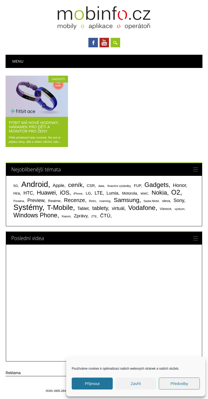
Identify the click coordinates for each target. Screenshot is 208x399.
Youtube (104, 42)
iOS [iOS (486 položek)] (64, 192)
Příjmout (92, 383)
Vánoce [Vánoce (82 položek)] (165, 209)
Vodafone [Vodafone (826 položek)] (141, 207)
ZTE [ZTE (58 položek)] (94, 216)
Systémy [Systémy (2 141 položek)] (27, 207)
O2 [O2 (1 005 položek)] (175, 192)
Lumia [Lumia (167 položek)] (113, 193)
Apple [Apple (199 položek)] (58, 185)
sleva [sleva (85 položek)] (166, 201)
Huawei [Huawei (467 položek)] (46, 193)
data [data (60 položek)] (101, 185)
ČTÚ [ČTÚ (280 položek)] (105, 215)
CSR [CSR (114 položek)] (91, 186)
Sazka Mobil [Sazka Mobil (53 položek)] (151, 201)
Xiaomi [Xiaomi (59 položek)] (65, 216)
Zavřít (136, 383)
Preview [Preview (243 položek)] (35, 200)
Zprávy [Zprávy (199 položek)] (80, 215)
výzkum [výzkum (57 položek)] (179, 208)
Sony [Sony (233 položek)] (179, 200)
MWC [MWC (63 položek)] (144, 193)
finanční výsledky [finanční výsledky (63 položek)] (118, 185)
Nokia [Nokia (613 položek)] (159, 192)
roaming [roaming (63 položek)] (104, 201)
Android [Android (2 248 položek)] (34, 184)
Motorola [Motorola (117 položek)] (129, 193)
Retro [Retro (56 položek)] (92, 201)
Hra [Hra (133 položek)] (16, 193)
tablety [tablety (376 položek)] (100, 208)
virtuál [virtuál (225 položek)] (118, 208)
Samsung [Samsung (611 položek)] (126, 199)
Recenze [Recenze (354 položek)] (74, 200)
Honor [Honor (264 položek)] (179, 185)
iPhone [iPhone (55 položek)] (78, 193)
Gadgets (58, 79)
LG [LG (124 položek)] (88, 193)
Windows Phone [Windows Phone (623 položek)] (35, 215)
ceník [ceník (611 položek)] (75, 184)
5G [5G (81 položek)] (15, 186)
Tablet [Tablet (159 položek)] (83, 208)
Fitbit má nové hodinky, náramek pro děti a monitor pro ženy (34, 127)
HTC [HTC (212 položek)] (28, 193)
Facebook (93, 42)
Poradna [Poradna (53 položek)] (18, 201)
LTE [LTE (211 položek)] (98, 193)
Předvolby (179, 383)
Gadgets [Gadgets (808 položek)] (156, 184)
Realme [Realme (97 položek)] (54, 201)
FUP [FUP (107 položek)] (137, 186)
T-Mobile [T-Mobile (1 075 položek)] (60, 207)
